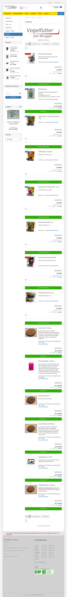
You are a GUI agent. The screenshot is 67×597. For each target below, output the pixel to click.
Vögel (26, 13)
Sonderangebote (18, 13)
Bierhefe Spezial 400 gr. (45, 54)
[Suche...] (21, 7)
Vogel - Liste (8, 24)
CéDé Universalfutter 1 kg (45, 222)
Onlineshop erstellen (28, 594)
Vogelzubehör (8, 27)
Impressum (6, 542)
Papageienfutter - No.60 (45, 457)
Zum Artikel (43, 111)
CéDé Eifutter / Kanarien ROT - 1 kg (48, 187)
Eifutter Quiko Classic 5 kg (46, 293)
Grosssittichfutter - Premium (46, 361)
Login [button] (50, 2)
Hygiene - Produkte (9, 37)
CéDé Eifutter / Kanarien (45, 151)
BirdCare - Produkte (9, 31)
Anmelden (13, 97)
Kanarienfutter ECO (43, 396)
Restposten (7, 13)
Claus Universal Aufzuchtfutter (47, 257)
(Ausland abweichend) (53, 62)
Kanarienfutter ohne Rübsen (46, 424)
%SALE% (61, 13)
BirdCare (33, 13)
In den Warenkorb (43, 84)
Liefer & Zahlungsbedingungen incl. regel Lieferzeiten (16, 548)
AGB (5, 553)
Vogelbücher (8, 18)
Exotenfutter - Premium (45, 328)
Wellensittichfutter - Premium (46, 485)
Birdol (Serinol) (42, 89)
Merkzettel (58, 2)
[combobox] (36, 44)
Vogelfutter (8, 34)
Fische (40, 13)
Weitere (46, 13)
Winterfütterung (9, 21)
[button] (26, 44)
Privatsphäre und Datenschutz (11, 556)
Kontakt (6, 545)
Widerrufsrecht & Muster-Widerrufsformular (14, 550)
